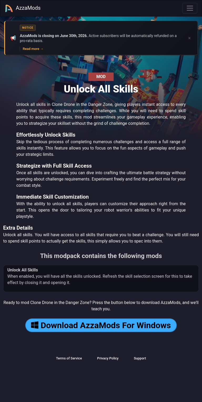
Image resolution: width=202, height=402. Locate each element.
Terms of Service (69, 358)
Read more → (33, 49)
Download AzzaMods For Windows (101, 325)
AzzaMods (23, 8)
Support (140, 358)
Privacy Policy (107, 358)
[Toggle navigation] (190, 8)
